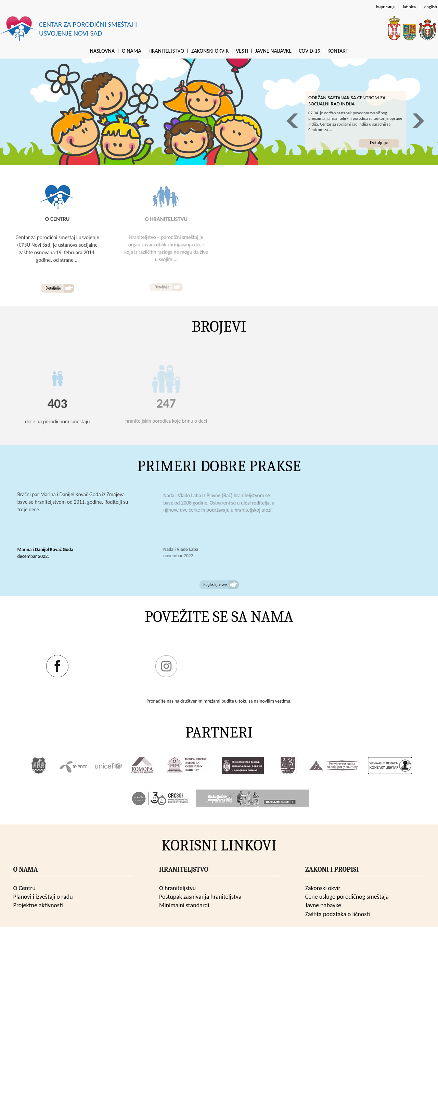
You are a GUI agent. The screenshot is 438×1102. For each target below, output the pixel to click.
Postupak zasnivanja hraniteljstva (200, 896)
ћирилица (385, 6)
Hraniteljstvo (166, 51)
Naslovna (102, 51)
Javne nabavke (273, 51)
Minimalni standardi (184, 905)
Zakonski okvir (210, 51)
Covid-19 (309, 51)
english (430, 6)
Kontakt (337, 51)
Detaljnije (379, 142)
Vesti (242, 51)
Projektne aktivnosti (38, 905)
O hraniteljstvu (177, 888)
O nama (131, 51)
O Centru (24, 888)
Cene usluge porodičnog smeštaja (347, 896)
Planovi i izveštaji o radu (43, 896)
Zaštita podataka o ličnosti (337, 914)
